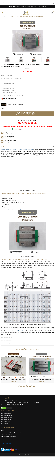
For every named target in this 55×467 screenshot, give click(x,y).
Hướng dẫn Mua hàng (8, 99)
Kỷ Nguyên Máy (7, 420)
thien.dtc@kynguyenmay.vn (10, 412)
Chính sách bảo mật (5, 398)
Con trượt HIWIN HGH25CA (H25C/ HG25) (41, 355)
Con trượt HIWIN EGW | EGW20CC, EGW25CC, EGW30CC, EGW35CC (17, 149)
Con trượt (8, 16)
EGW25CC (9, 104)
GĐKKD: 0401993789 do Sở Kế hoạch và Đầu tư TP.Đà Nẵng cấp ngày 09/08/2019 (20, 379)
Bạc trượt (9, 209)
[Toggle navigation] (2, 13)
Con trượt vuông (17, 209)
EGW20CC (3, 105)
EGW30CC (15, 104)
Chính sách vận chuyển (6, 391)
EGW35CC (20, 104)
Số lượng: (3, 108)
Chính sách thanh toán (6, 389)
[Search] (53, 2)
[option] (27, 38)
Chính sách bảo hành (6, 396)
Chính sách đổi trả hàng (6, 393)
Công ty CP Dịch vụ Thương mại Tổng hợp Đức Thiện (13, 377)
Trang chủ (3, 16)
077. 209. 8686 (41, 6)
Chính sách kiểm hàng (6, 400)
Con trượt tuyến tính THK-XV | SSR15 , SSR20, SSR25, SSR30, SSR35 (17, 355)
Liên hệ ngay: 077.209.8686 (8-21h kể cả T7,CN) (12, 381)
